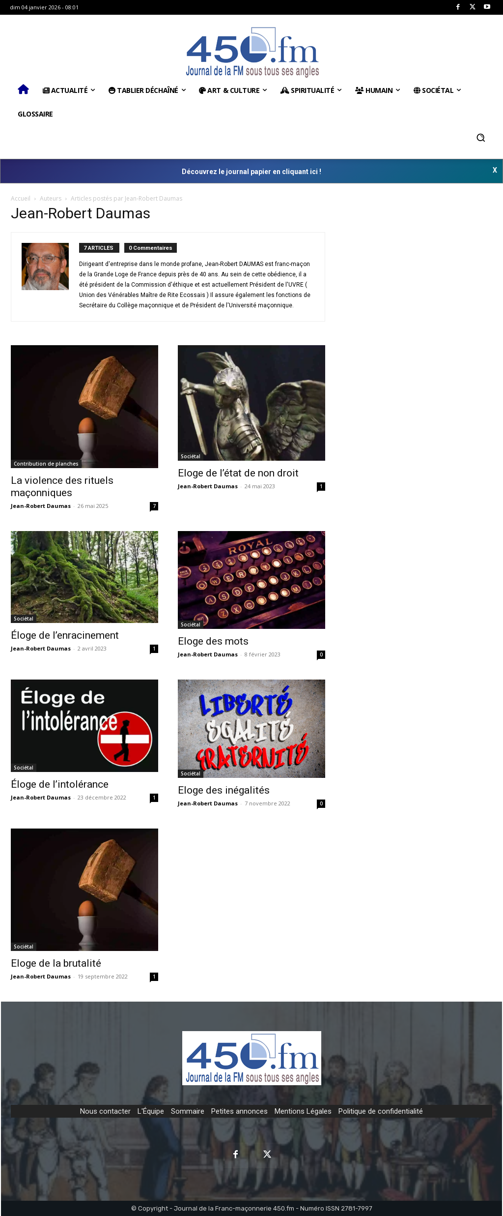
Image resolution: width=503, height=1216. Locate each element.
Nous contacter (105, 1111)
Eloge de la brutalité (56, 963)
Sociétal (190, 456)
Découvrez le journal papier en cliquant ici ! (251, 172)
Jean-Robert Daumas (41, 505)
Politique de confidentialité (380, 1111)
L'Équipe (151, 1111)
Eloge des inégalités (224, 790)
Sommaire (187, 1111)
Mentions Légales (303, 1111)
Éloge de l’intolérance (60, 784)
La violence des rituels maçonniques (62, 487)
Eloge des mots (213, 641)
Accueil (20, 198)
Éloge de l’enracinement (65, 635)
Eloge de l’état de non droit (238, 473)
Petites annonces (239, 1111)
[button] (481, 137)
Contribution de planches (46, 463)
